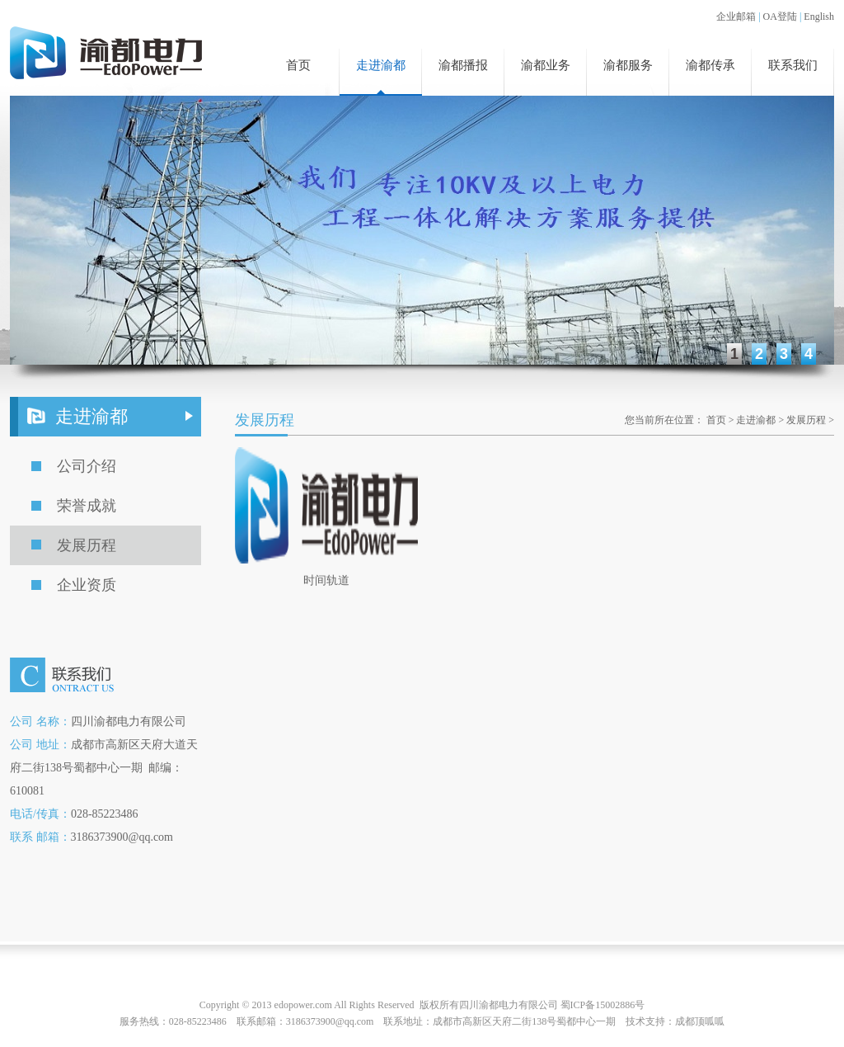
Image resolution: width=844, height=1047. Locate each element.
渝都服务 (628, 65)
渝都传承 (710, 65)
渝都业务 (545, 65)
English (819, 16)
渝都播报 (463, 65)
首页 (298, 65)
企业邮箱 (736, 16)
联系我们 (793, 65)
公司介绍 (86, 466)
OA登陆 (780, 16)
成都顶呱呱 (699, 1021)
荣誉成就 (86, 506)
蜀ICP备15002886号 (602, 1005)
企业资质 (86, 585)
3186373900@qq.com (330, 1021)
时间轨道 (326, 580)
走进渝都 (381, 65)
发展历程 (86, 545)
